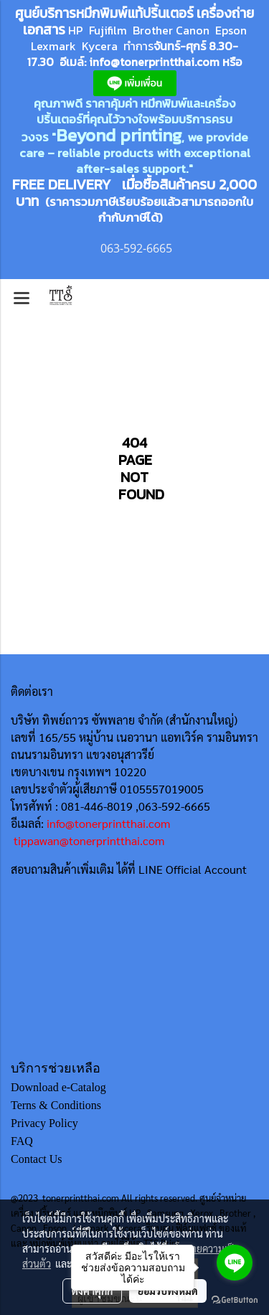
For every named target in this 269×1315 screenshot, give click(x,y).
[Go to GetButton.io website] (235, 1300)
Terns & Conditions (56, 1105)
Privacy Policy (44, 1123)
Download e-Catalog (58, 1087)
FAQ (22, 1141)
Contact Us (36, 1159)
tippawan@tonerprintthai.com (89, 840)
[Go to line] (235, 1263)
